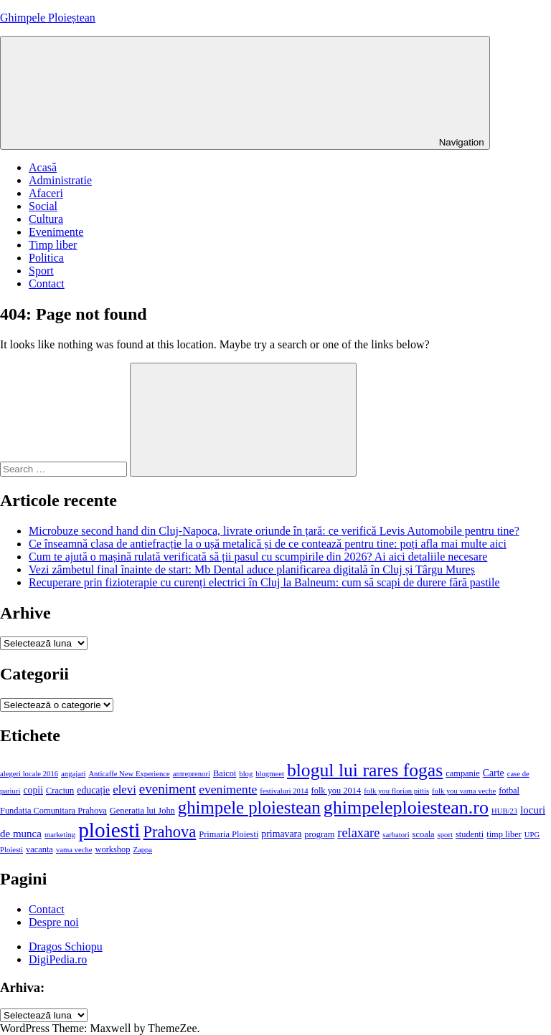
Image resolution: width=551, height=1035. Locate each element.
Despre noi (54, 922)
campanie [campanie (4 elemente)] (463, 773)
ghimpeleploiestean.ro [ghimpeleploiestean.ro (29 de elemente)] (406, 807)
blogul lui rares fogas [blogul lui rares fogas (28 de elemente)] (365, 770)
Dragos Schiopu (66, 946)
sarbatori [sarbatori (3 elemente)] (395, 835)
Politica (46, 258)
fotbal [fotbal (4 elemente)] (509, 791)
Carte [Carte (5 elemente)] (493, 773)
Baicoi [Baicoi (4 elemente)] (224, 773)
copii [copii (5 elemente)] (33, 790)
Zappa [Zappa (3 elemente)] (142, 850)
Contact (47, 283)
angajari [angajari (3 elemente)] (73, 774)
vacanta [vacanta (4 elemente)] (39, 849)
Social (43, 206)
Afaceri (46, 193)
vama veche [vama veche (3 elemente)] (74, 850)
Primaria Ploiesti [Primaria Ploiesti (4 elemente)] (228, 834)
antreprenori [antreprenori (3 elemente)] (191, 774)
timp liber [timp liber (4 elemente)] (504, 834)
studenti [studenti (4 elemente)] (470, 834)
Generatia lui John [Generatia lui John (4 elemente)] (142, 811)
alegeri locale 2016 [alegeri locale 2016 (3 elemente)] (29, 774)
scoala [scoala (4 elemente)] (424, 834)
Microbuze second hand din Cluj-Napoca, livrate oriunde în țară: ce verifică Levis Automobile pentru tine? (274, 531)
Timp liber (53, 245)
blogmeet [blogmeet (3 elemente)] (269, 774)
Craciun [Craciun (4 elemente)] (60, 791)
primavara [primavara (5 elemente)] (281, 834)
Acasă (43, 167)
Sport (41, 270)
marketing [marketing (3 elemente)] (59, 835)
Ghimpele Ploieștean (47, 17)
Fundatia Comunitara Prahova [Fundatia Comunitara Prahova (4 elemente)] (53, 811)
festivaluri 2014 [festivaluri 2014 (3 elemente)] (284, 791)
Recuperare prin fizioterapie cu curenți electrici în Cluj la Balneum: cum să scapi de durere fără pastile (264, 582)
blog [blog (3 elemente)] (246, 774)
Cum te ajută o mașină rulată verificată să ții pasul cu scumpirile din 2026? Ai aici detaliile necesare (258, 556)
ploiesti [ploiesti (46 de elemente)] (109, 830)
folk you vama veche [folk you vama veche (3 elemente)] (464, 791)
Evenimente (56, 232)
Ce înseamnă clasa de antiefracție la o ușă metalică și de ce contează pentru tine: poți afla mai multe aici (268, 544)
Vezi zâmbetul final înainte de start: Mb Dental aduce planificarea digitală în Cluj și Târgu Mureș (252, 569)
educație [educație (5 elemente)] (93, 790)
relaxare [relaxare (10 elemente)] (358, 833)
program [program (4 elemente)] (319, 834)
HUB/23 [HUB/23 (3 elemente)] (504, 811)
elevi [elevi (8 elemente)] (124, 789)
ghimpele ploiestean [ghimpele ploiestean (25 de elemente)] (249, 807)
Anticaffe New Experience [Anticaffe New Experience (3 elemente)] (128, 774)
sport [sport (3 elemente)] (445, 835)
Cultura (46, 219)
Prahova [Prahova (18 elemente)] (170, 832)
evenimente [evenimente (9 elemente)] (228, 789)
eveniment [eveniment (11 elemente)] (167, 788)
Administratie (60, 180)
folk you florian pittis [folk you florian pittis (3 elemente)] (396, 791)
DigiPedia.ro (58, 959)
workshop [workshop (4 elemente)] (112, 849)
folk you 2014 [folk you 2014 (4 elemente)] (336, 791)
